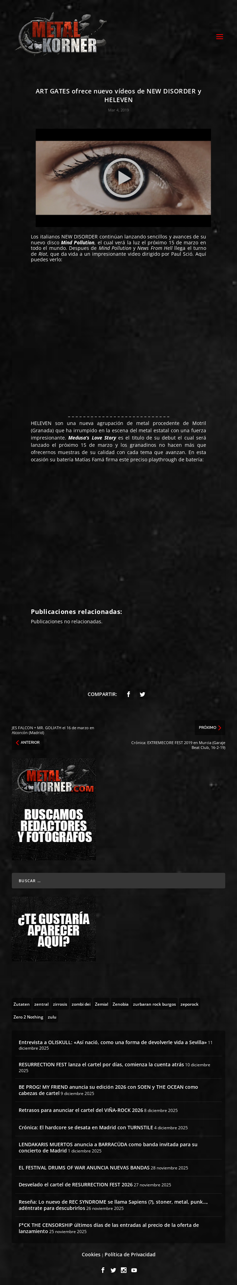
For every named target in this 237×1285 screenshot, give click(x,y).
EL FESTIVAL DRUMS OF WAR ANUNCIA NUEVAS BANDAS (84, 1167)
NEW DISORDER (79, 236)
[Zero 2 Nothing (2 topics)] (28, 1016)
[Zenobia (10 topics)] (120, 1004)
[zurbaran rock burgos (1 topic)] (154, 1004)
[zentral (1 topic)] (41, 1004)
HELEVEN (41, 423)
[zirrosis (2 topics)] (60, 1004)
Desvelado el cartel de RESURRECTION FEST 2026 (76, 1184)
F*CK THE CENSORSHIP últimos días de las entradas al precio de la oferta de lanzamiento (109, 1228)
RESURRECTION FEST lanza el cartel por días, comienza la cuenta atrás (101, 1064)
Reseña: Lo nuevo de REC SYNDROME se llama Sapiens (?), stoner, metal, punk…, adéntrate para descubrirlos (113, 1204)
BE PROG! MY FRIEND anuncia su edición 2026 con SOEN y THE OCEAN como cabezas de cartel (108, 1090)
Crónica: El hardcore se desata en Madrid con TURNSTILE (86, 1127)
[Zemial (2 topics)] (101, 1004)
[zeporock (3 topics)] (189, 1004)
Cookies (91, 1254)
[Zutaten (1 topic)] (22, 1004)
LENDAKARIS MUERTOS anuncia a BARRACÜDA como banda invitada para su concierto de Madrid (108, 1147)
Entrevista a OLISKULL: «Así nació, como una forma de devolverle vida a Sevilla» (113, 1042)
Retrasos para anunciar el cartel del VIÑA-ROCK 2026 (81, 1110)
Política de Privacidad (130, 1254)
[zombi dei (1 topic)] (81, 1004)
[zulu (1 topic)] (52, 1016)
